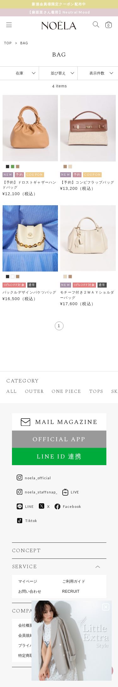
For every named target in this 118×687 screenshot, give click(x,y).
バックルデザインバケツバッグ (30, 292)
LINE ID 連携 (59, 456)
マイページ (27, 581)
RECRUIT (71, 591)
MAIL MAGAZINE (59, 422)
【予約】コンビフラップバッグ (87, 182)
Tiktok (27, 521)
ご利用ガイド (73, 581)
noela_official (34, 478)
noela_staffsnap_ (37, 492)
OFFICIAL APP (59, 439)
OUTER (34, 391)
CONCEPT (26, 550)
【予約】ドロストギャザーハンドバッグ (30, 185)
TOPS (96, 391)
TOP (8, 43)
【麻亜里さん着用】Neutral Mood (59, 12)
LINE (25, 506)
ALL (11, 391)
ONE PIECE (66, 391)
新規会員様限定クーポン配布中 (59, 4)
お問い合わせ (29, 591)
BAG (24, 43)
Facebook (67, 506)
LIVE (70, 492)
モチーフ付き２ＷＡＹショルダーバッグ (87, 295)
